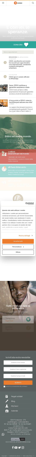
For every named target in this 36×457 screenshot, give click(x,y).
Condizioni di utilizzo (14, 456)
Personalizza (18, 247)
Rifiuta (18, 252)
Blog (13, 401)
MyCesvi (14, 406)
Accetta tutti (18, 241)
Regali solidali (16, 396)
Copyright (4, 456)
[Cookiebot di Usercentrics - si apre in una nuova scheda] (25, 203)
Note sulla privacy (27, 456)
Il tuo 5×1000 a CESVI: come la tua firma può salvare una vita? (20, 101)
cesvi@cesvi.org (18, 426)
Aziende (14, 411)
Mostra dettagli (24, 236)
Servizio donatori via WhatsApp (20, 434)
